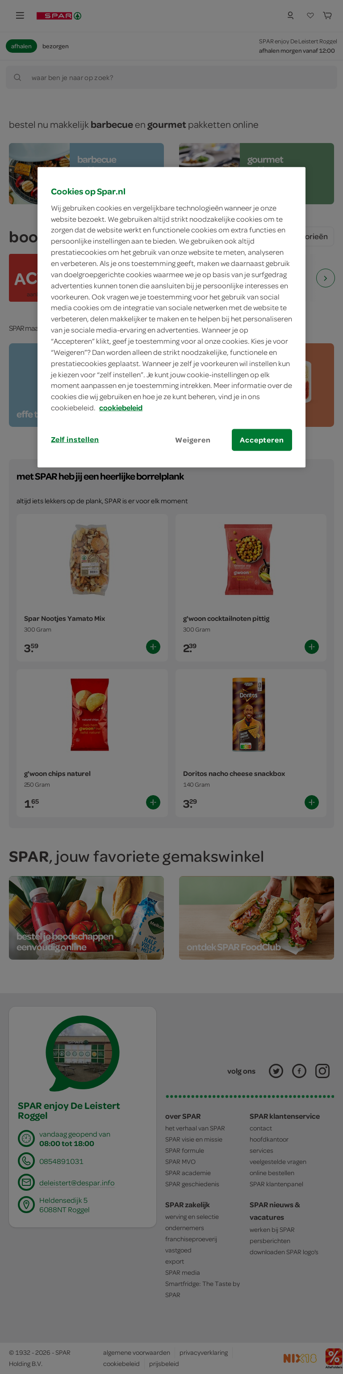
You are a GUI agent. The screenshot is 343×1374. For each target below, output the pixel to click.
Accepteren (262, 440)
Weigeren (193, 440)
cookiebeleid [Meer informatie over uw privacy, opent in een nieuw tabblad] (120, 408)
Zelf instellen (75, 439)
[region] (171, 317)
